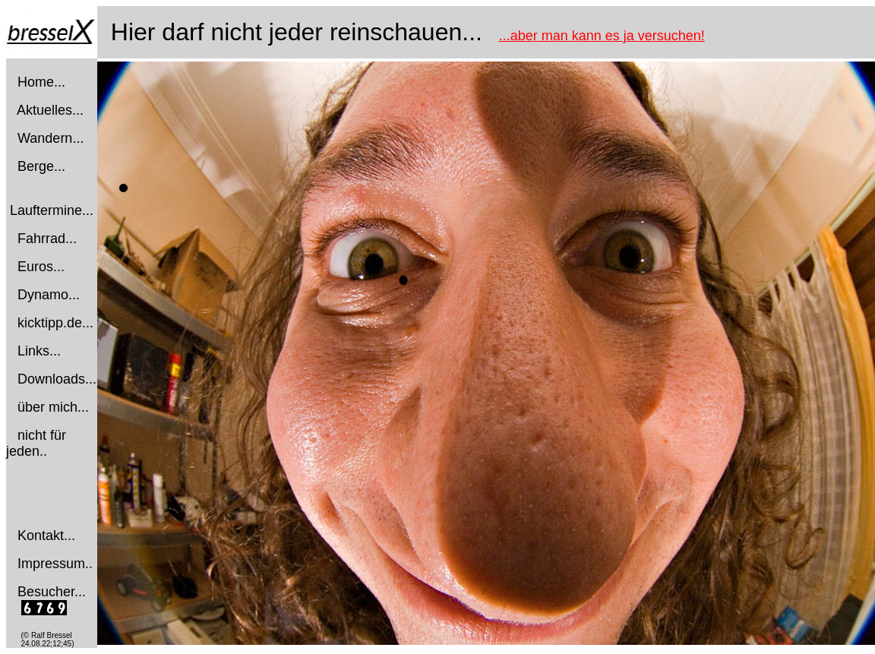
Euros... (41, 266)
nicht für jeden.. (36, 443)
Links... (39, 351)
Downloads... (56, 379)
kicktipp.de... (55, 322)
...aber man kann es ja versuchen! (602, 35)
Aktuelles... (50, 110)
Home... (41, 82)
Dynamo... (48, 294)
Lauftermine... (51, 210)
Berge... (41, 166)
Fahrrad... (47, 238)
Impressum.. (55, 563)
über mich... (53, 407)
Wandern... (50, 138)
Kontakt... (46, 535)
